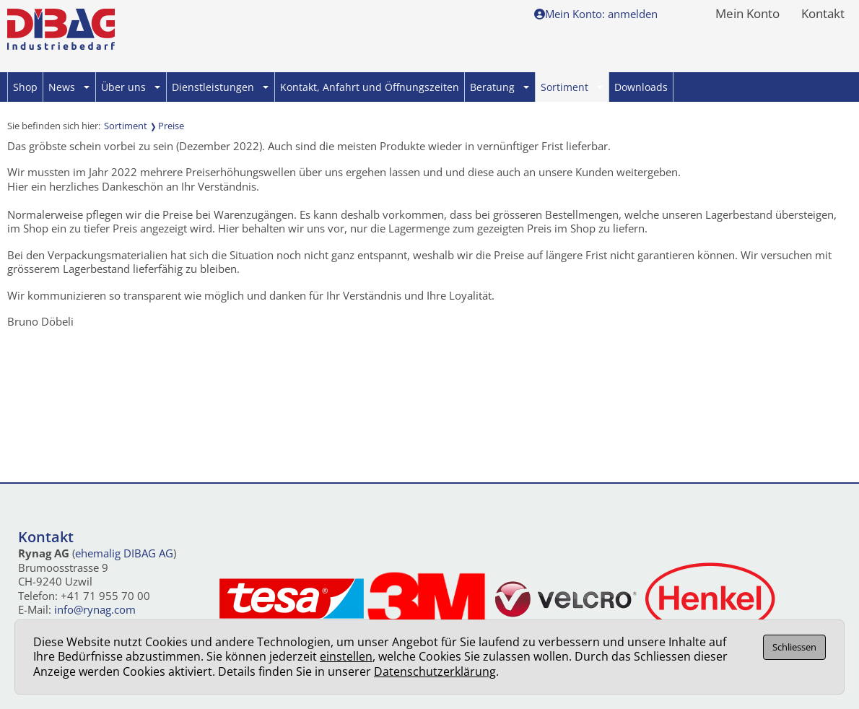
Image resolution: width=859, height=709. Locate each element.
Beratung (499, 87)
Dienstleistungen (220, 87)
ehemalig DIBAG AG (124, 553)
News (69, 87)
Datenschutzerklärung (435, 671)
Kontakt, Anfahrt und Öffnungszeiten (369, 87)
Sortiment (572, 87)
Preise (171, 125)
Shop (25, 87)
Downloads (641, 87)
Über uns (130, 87)
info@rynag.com (95, 609)
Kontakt (823, 14)
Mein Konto (747, 14)
